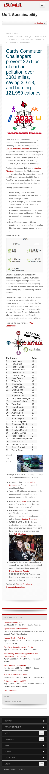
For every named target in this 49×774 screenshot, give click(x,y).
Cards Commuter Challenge (17, 148)
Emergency (24, 758)
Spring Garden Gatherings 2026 (16, 629)
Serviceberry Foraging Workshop (16, 665)
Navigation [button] (39, 23)
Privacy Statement (24, 727)
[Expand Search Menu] (42, 5)
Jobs (24, 745)
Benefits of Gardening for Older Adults (18, 647)
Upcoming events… (11, 690)
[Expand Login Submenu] (41, 764)
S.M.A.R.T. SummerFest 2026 (15, 675)
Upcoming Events (13, 617)
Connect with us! (13, 702)
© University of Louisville (13, 770)
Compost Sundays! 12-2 (13, 622)
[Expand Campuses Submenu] (41, 739)
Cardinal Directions (29, 519)
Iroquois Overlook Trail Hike (14, 638)
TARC (24, 501)
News (16, 33)
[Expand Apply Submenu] (41, 733)
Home (8, 33)
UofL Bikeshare (19, 534)
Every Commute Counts (19, 571)
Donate (24, 752)
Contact (24, 721)
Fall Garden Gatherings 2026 (15, 681)
